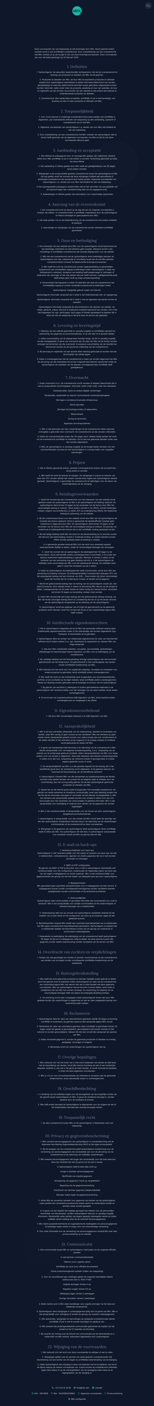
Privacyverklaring (114, 1393)
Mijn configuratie (78, 1399)
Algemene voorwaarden (91, 1393)
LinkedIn (98, 1388)
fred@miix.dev (83, 1388)
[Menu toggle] (148, 5)
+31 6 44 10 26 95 (63, 1388)
